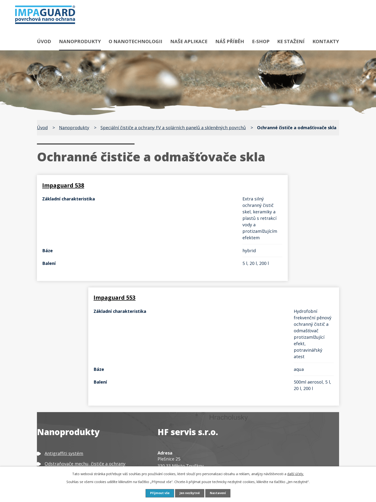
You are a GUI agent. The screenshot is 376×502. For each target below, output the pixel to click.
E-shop (261, 41)
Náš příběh (229, 41)
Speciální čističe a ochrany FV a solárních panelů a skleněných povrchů (173, 127)
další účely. (295, 473)
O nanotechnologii (135, 41)
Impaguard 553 (219, 183)
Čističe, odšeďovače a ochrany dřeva (82, 404)
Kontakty (325, 41)
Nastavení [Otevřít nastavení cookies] (220, 493)
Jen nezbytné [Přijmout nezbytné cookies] (190, 493)
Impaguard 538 (65, 183)
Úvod (44, 41)
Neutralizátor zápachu (68, 452)
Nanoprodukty (80, 41)
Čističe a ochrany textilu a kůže (76, 414)
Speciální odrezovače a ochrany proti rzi (86, 350)
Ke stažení (291, 41)
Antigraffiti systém (64, 323)
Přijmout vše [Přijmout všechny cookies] (158, 493)
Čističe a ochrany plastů (69, 425)
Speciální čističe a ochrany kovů (77, 377)
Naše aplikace (188, 41)
